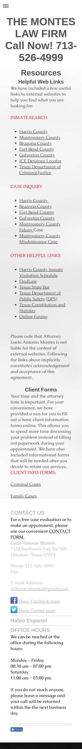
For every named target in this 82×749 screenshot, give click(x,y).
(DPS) (51, 299)
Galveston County (37, 155)
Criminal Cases (25, 484)
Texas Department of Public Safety (40, 296)
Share (16, 729)
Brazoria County (35, 143)
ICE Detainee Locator (40, 161)
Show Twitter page (37, 610)
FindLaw (28, 281)
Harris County (33, 131)
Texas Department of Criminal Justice (40, 169)
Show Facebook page (39, 601)
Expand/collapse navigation (41, 5)
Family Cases (23, 496)
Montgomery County (39, 137)
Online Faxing (33, 316)
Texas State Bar (34, 287)
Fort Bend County (36, 149)
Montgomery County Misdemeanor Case (39, 238)
